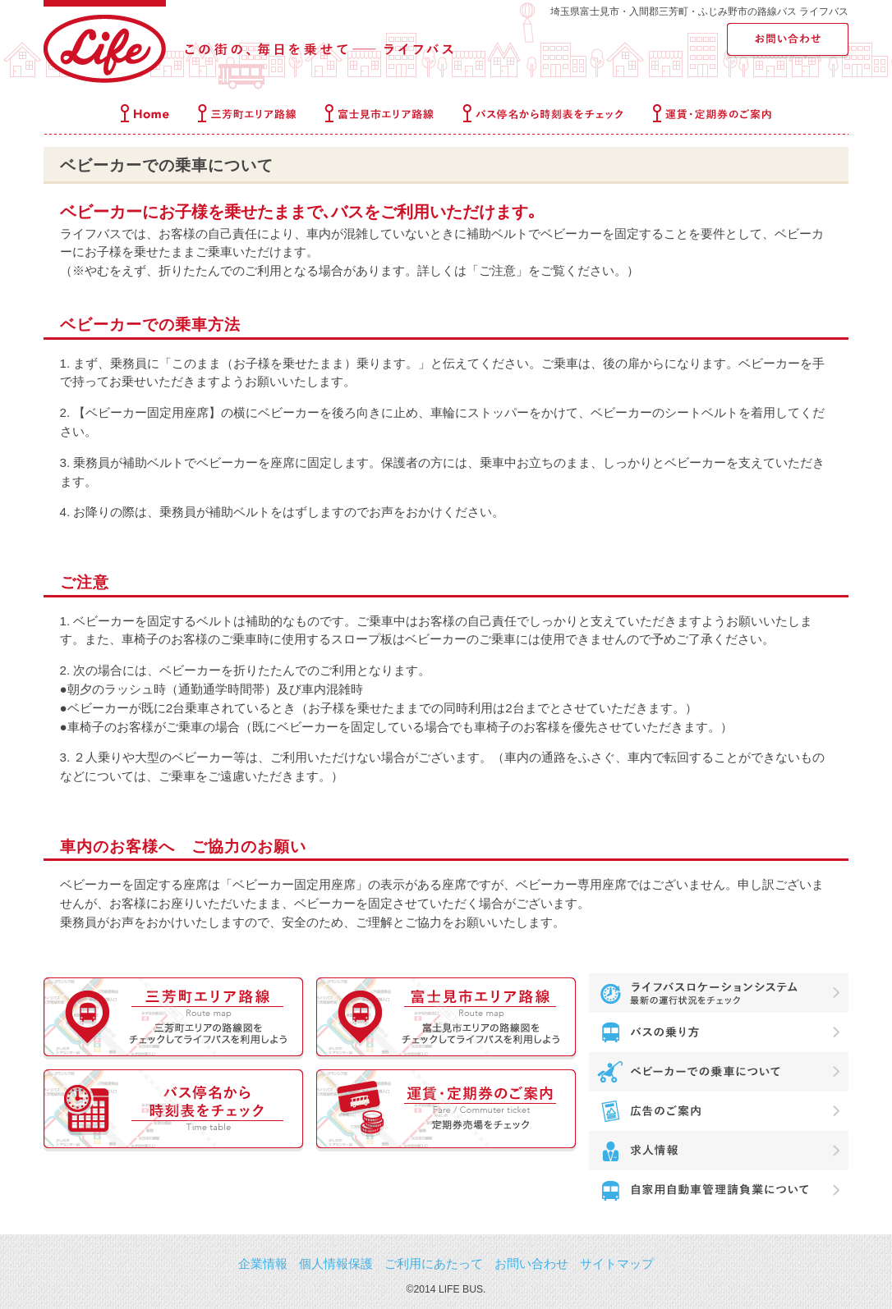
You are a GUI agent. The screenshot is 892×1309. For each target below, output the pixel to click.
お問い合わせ (531, 1263)
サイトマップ (617, 1263)
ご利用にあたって (433, 1263)
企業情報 (262, 1263)
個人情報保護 (336, 1263)
